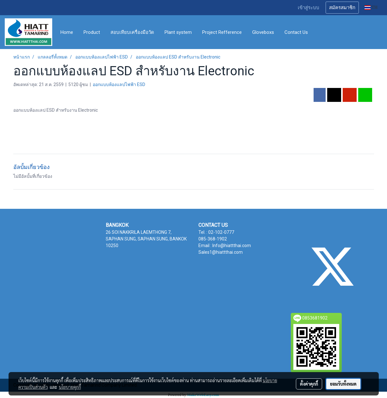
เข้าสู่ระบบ (308, 7)
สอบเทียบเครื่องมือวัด (132, 32)
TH (371, 7)
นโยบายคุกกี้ (70, 387)
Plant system (178, 32)
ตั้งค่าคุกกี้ (309, 384)
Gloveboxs (263, 32)
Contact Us (296, 32)
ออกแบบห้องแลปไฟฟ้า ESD (119, 84)
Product (92, 32)
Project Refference (222, 32)
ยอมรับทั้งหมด (343, 384)
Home (66, 32)
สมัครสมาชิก (342, 7)
